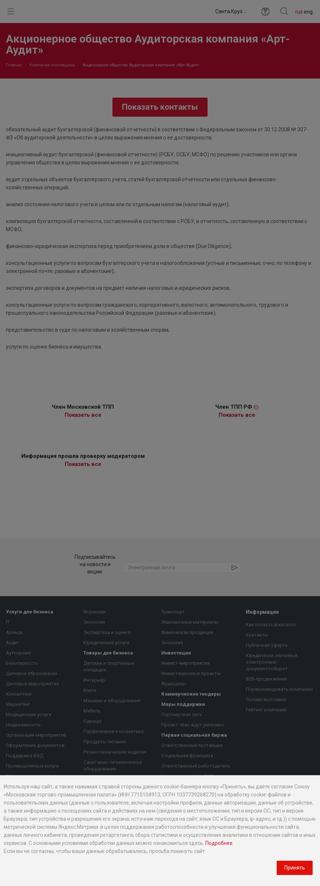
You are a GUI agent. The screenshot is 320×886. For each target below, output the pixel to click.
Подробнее (219, 843)
